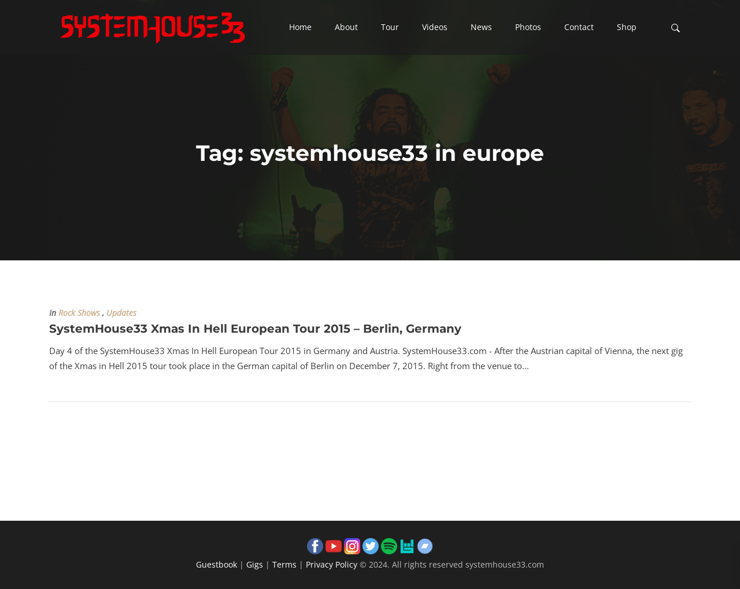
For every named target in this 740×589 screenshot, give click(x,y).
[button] (300, 27)
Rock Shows (79, 313)
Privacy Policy (331, 564)
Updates (121, 313)
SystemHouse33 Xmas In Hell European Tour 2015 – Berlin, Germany (255, 329)
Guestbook (216, 564)
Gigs (254, 564)
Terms (284, 564)
